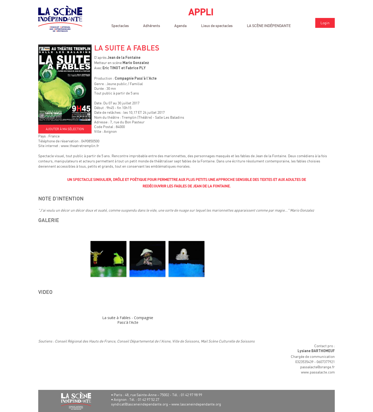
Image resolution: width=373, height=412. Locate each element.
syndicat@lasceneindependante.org (139, 404)
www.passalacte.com (318, 372)
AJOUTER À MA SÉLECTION (65, 129)
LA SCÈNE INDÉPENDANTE (269, 25)
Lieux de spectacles (217, 25)
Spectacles (120, 25)
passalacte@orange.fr (317, 367)
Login (325, 23)
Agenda (180, 25)
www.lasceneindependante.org (196, 404)
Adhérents (151, 25)
